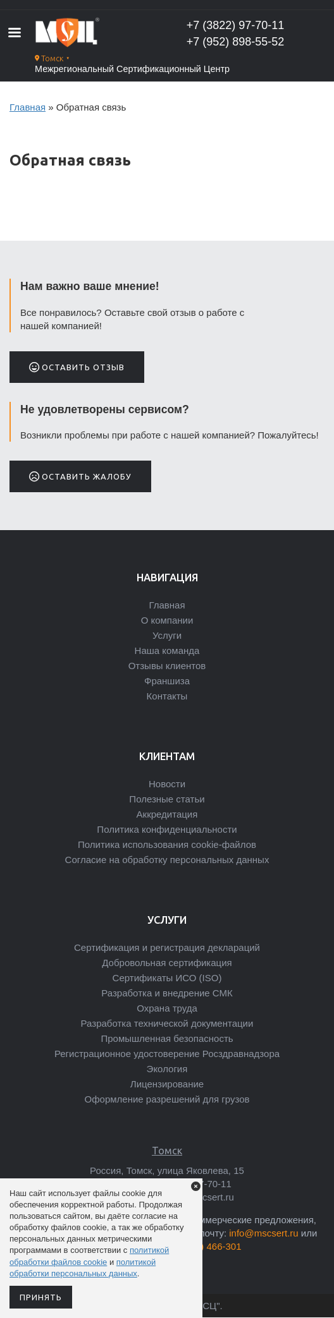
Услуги (167, 635)
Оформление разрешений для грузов (167, 1099)
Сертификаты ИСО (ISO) (167, 977)
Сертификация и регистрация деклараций (167, 947)
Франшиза (167, 680)
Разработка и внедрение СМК (166, 993)
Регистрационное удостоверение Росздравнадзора (167, 1053)
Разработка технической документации (167, 1023)
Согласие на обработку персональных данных (167, 859)
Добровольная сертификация (167, 962)
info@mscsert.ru (263, 1233)
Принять (41, 1297)
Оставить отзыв (77, 367)
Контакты (167, 696)
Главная (27, 107)
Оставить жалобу (80, 476)
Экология (167, 1068)
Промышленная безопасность (167, 1038)
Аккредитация (167, 814)
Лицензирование (167, 1084)
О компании (167, 620)
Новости (167, 783)
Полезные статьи (166, 799)
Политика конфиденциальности (167, 829)
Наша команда (167, 650)
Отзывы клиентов (167, 665)
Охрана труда (167, 1008)
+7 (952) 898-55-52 (236, 41)
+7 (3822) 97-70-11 (236, 25)
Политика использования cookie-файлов (167, 844)
